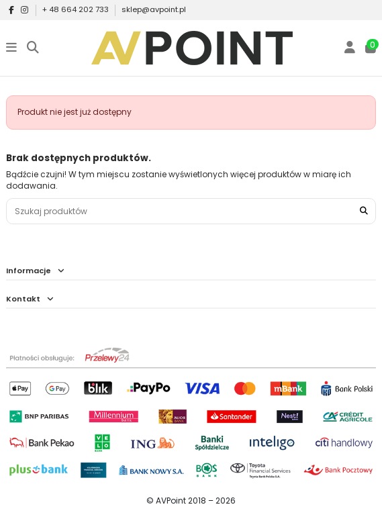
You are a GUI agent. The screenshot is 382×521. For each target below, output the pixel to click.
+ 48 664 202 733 (76, 9)
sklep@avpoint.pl (154, 9)
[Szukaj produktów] (364, 211)
